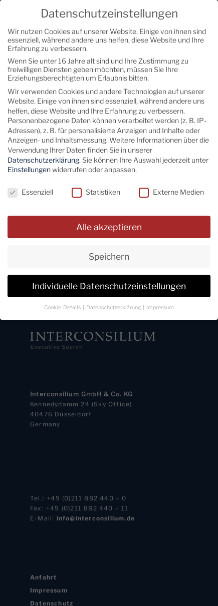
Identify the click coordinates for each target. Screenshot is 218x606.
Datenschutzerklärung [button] (114, 305)
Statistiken (96, 190)
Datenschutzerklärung (43, 158)
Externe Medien (171, 190)
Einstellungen (29, 168)
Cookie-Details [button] (63, 305)
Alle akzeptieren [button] (109, 225)
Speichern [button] (109, 254)
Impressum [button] (160, 305)
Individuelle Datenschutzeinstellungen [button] (109, 284)
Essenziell (30, 190)
